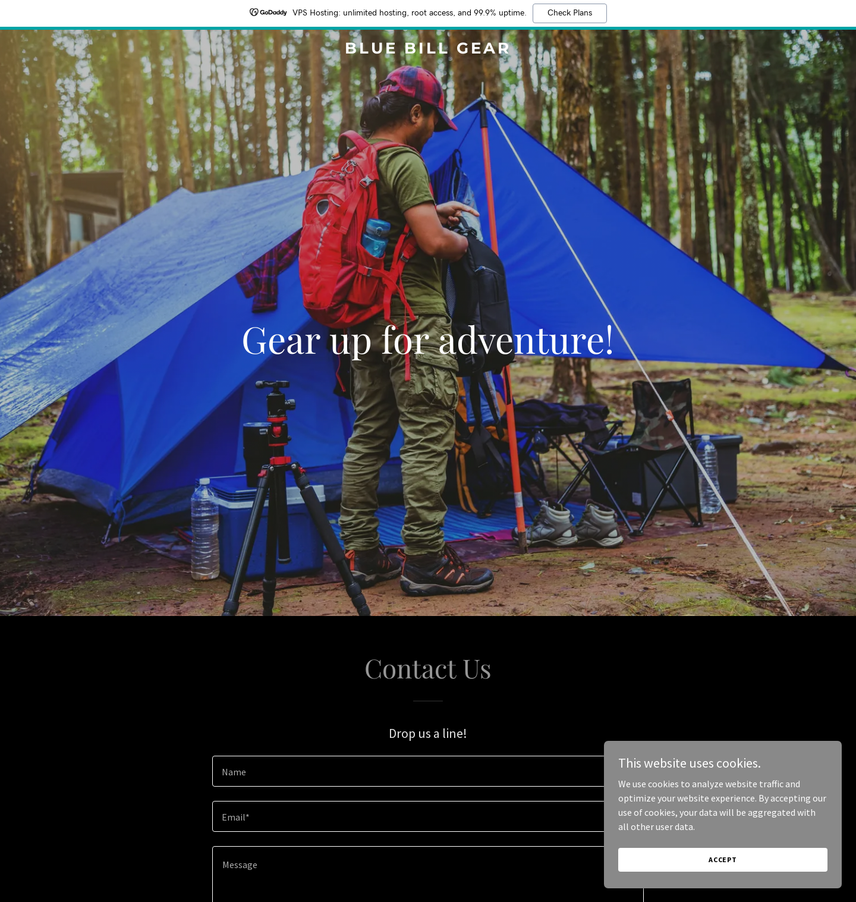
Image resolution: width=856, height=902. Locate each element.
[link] (428, 50)
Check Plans (569, 13)
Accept (723, 859)
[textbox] (427, 771)
